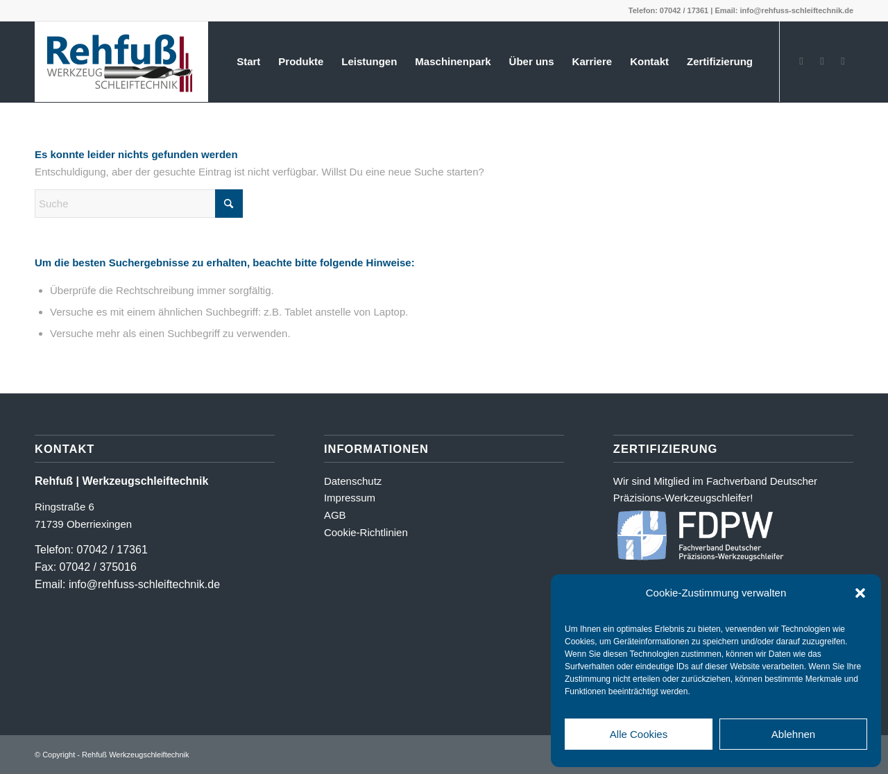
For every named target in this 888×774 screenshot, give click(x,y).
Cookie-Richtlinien (366, 532)
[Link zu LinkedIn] (842, 61)
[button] (860, 593)
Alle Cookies (638, 734)
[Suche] (139, 203)
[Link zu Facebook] (801, 61)
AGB (335, 515)
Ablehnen (793, 734)
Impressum (349, 498)
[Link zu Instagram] (822, 61)
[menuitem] (248, 62)
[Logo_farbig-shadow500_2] (121, 62)
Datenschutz (353, 481)
